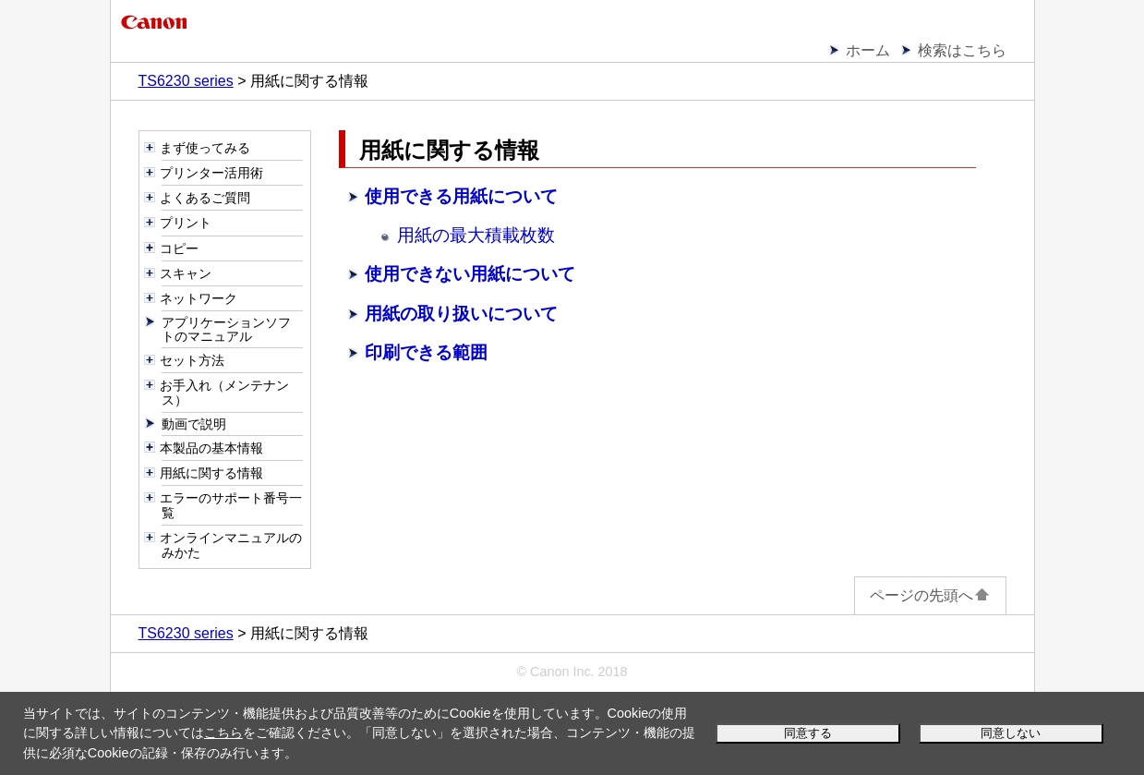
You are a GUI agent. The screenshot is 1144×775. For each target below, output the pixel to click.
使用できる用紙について (461, 196)
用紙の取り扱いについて (461, 313)
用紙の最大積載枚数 (476, 235)
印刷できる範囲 (426, 352)
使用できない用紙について (470, 274)
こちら (223, 732)
